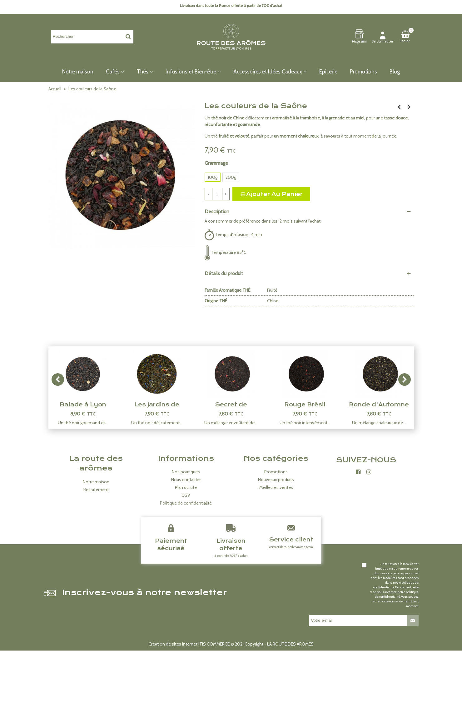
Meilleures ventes (276, 487)
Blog (395, 71)
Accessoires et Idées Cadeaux (267, 71)
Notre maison (77, 71)
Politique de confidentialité (186, 503)
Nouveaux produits (276, 479)
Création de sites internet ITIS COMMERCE (189, 644)
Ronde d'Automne (379, 404)
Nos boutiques (186, 472)
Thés (142, 71)
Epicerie (328, 71)
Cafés (113, 71)
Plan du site (186, 487)
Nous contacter (186, 479)
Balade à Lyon (83, 404)
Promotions (363, 71)
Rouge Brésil (304, 404)
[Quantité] (217, 194)
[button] (404, 379)
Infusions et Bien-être (191, 71)
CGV (185, 495)
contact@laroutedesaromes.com (291, 547)
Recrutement (96, 489)
